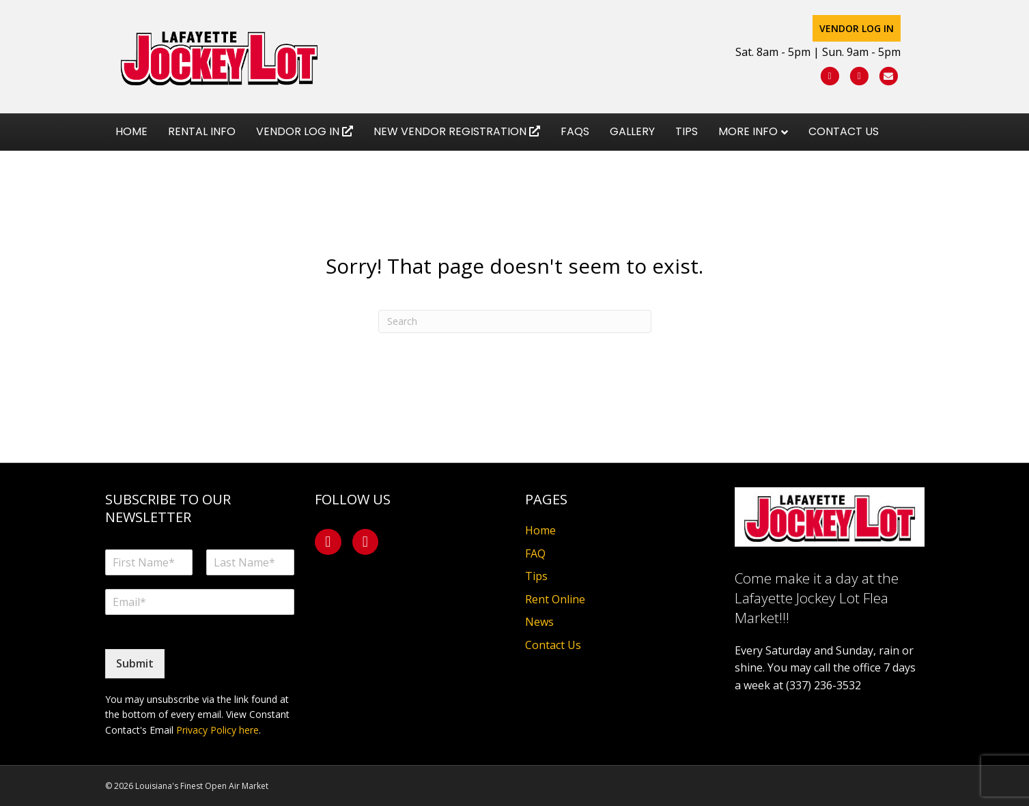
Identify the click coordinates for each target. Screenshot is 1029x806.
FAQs (575, 137)
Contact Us (843, 137)
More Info (748, 137)
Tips (686, 137)
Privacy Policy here (217, 729)
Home (131, 137)
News (539, 621)
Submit (135, 663)
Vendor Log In (870, 29)
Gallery (632, 137)
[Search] (514, 321)
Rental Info (202, 137)
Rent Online (555, 599)
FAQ (535, 553)
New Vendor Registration (456, 137)
